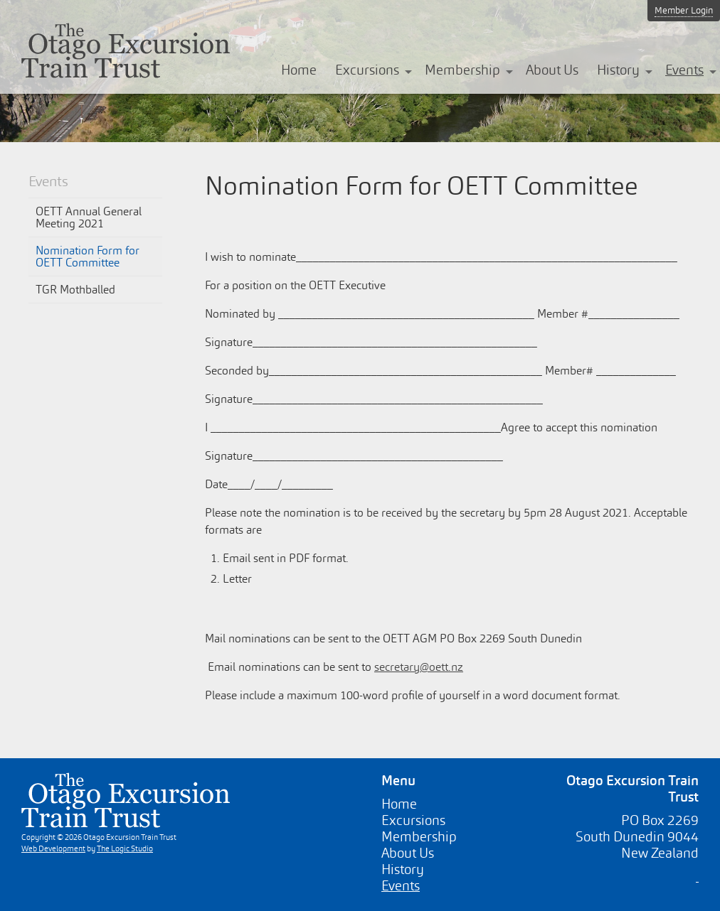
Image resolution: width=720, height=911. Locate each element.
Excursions (367, 70)
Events (684, 70)
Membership (462, 70)
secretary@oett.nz (418, 666)
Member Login (684, 10)
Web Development (53, 848)
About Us (552, 70)
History (618, 70)
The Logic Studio (125, 848)
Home (299, 70)
